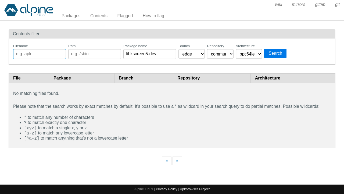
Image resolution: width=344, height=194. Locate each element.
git (337, 4)
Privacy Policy (166, 189)
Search (275, 53)
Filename (20, 46)
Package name (135, 46)
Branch (184, 46)
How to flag (153, 15)
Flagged (125, 15)
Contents (99, 15)
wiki (278, 4)
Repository (215, 46)
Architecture (245, 46)
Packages (71, 15)
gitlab (320, 4)
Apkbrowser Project (195, 189)
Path (72, 46)
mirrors (298, 4)
